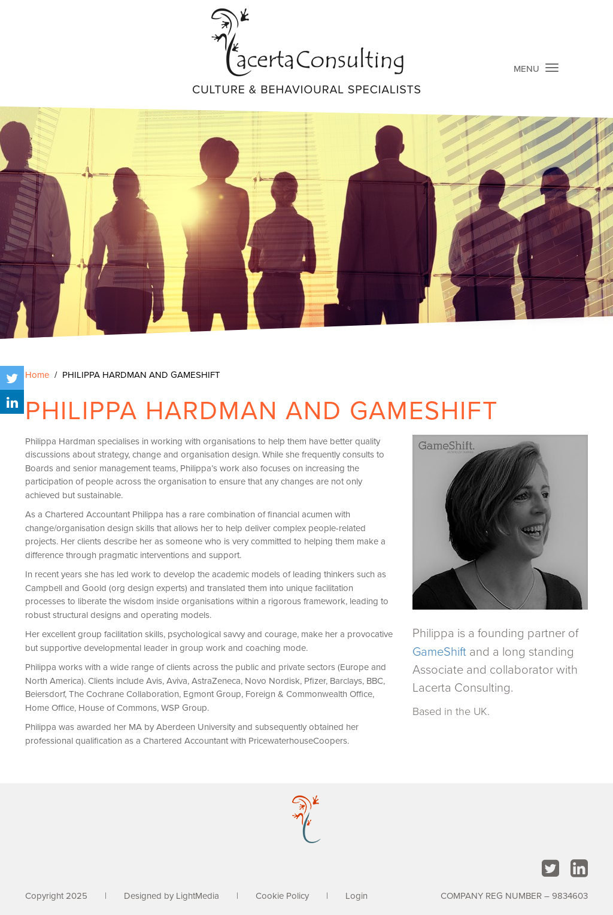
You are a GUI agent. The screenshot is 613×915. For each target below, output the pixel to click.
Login (356, 895)
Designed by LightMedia (171, 895)
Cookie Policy (282, 895)
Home (37, 374)
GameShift (439, 651)
